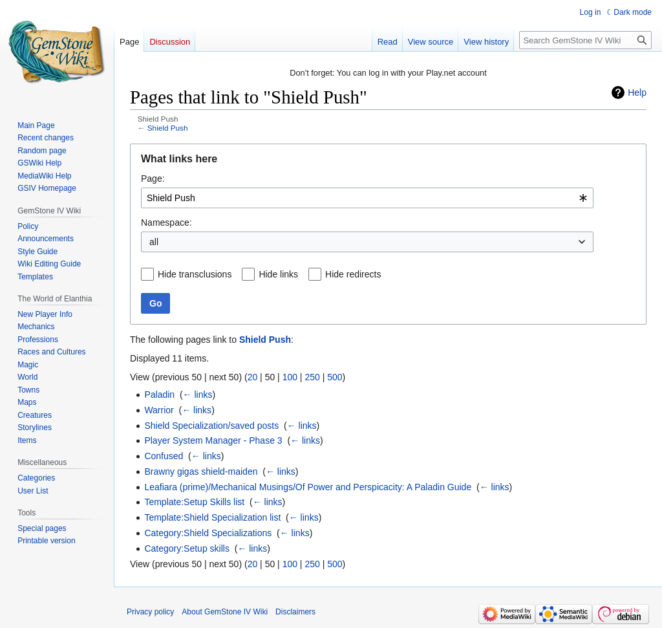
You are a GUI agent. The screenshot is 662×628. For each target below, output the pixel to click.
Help (637, 92)
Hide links (278, 274)
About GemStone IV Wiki (225, 611)
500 (334, 377)
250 (311, 377)
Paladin (159, 394)
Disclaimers (295, 611)
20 (253, 377)
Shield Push (167, 128)
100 (290, 377)
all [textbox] (153, 242)
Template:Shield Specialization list (212, 517)
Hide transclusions (194, 274)
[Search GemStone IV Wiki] (585, 40)
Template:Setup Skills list (194, 502)
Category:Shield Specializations (208, 533)
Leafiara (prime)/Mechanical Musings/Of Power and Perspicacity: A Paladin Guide (307, 487)
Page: (153, 178)
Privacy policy (150, 611)
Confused (163, 456)
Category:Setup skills (187, 548)
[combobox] (367, 198)
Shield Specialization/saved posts (211, 425)
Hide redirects (353, 274)
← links (198, 394)
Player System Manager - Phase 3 (213, 440)
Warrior (158, 410)
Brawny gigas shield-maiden (200, 471)
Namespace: (166, 222)
